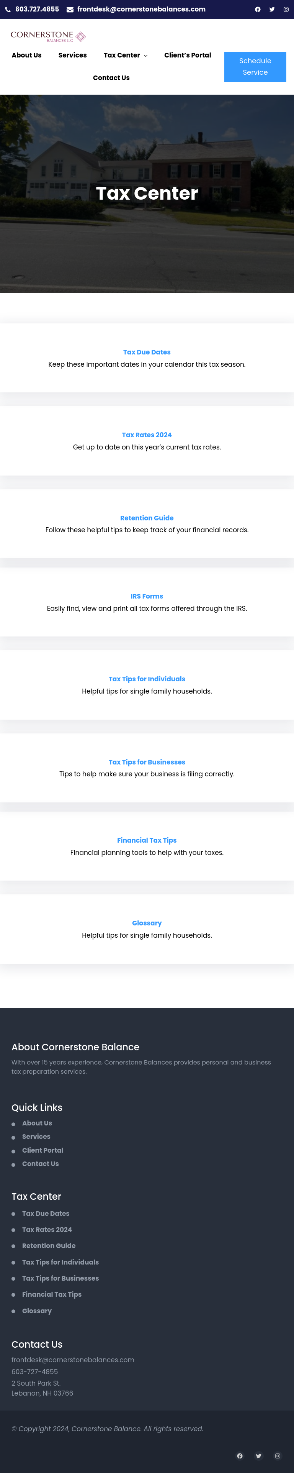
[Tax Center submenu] (146, 55)
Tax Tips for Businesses (147, 762)
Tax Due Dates (147, 352)
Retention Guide (147, 518)
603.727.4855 (37, 9)
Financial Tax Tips (147, 840)
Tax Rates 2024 (147, 435)
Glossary (147, 923)
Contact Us (40, 1163)
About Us (37, 1123)
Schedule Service (255, 66)
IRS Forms (147, 596)
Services (36, 1136)
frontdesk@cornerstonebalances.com (141, 9)
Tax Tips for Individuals (147, 679)
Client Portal (43, 1150)
